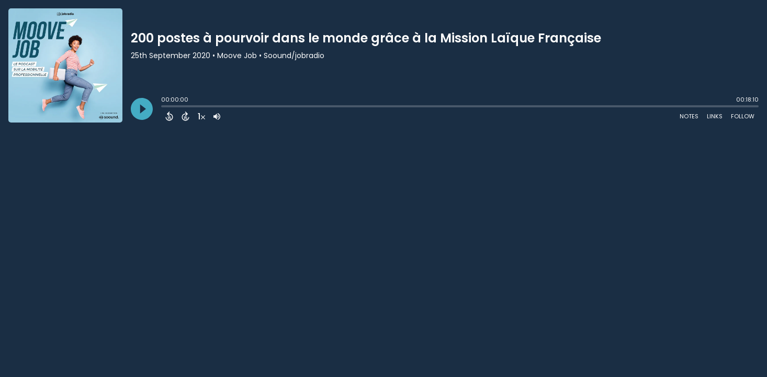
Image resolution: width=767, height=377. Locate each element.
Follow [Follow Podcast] (742, 116)
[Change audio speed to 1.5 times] (201, 116)
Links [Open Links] (715, 116)
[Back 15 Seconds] (169, 116)
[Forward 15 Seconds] (185, 116)
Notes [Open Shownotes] (689, 116)
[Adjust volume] (216, 116)
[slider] (163, 107)
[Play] (142, 109)
